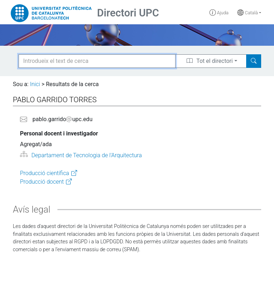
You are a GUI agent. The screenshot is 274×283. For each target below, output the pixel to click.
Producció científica (44, 173)
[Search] (253, 61)
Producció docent (42, 181)
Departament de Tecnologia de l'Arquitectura (86, 155)
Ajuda (219, 12)
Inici (35, 84)
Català (247, 12)
